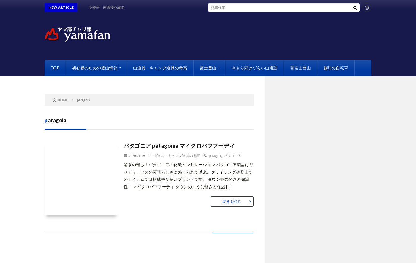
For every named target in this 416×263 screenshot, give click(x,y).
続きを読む (232, 201)
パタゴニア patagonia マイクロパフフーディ (179, 145)
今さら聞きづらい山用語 (255, 67)
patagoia (215, 155)
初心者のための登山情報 (95, 67)
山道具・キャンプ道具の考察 (160, 67)
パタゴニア (233, 155)
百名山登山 (300, 67)
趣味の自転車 (335, 67)
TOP (55, 67)
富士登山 (208, 67)
